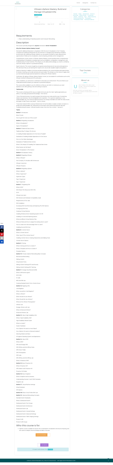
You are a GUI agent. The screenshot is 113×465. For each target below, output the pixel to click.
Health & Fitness (82, 17)
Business (75, 16)
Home (78, 2)
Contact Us (93, 2)
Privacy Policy (81, 463)
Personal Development (79, 20)
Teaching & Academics (89, 22)
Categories (85, 2)
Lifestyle (75, 19)
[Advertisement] (43, 33)
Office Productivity (92, 19)
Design (80, 16)
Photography (88, 20)
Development (86, 16)
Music (85, 19)
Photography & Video (78, 22)
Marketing (80, 19)
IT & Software (90, 17)
